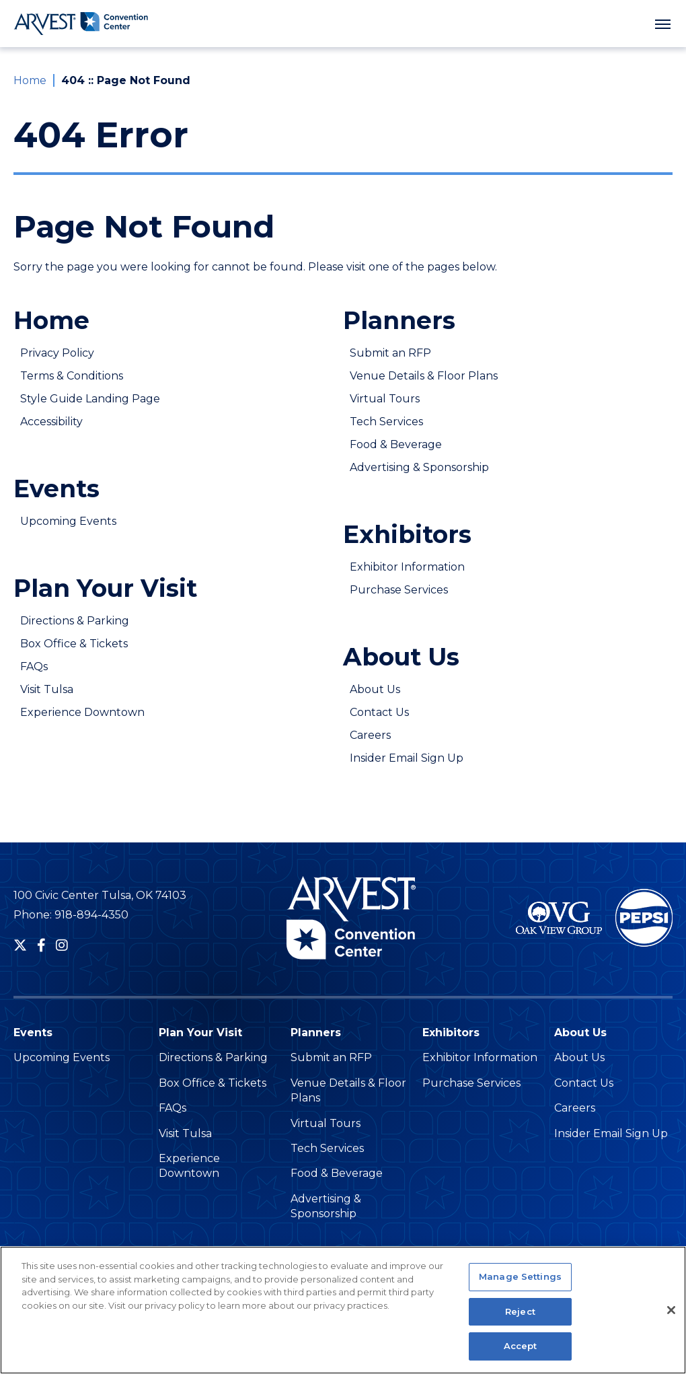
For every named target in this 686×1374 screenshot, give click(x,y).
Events (56, 488)
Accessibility (51, 421)
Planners (399, 320)
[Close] (671, 1318)
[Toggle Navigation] (662, 23)
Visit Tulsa (46, 689)
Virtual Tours (385, 398)
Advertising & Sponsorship (419, 467)
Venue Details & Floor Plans (424, 375)
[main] (343, 443)
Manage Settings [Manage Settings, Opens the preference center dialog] (520, 1284)
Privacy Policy (57, 353)
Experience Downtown (82, 712)
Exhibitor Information (407, 567)
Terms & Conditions (71, 375)
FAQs (34, 666)
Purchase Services (399, 589)
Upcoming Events (68, 521)
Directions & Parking (74, 620)
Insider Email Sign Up (406, 758)
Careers (370, 735)
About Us (401, 657)
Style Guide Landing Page (90, 398)
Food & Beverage (396, 444)
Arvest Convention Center (80, 23)
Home (29, 80)
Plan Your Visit (105, 588)
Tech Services (386, 421)
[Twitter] (20, 945)
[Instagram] (62, 945)
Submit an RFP (390, 353)
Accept (520, 1353)
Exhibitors (407, 534)
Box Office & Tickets (74, 643)
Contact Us (379, 712)
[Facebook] (41, 945)
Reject (520, 1318)
